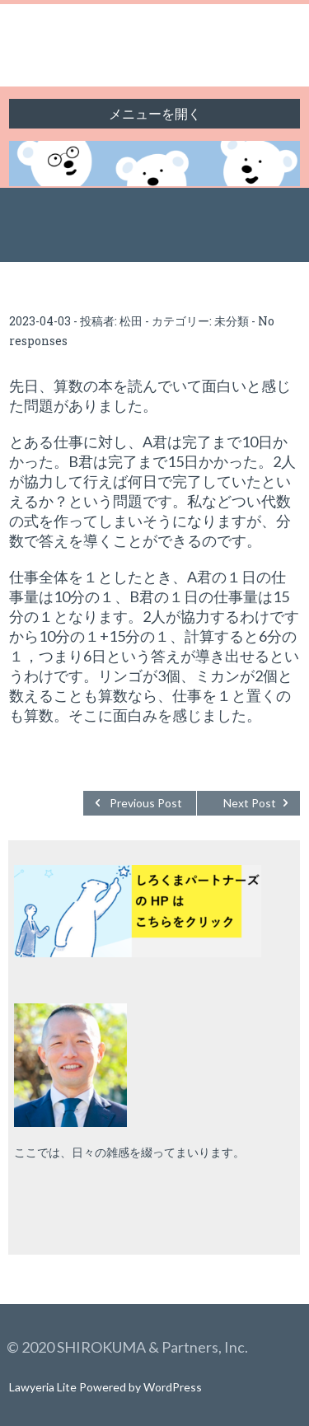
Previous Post (146, 803)
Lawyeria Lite (44, 1387)
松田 (131, 321)
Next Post (249, 803)
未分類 (231, 321)
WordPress (172, 1387)
